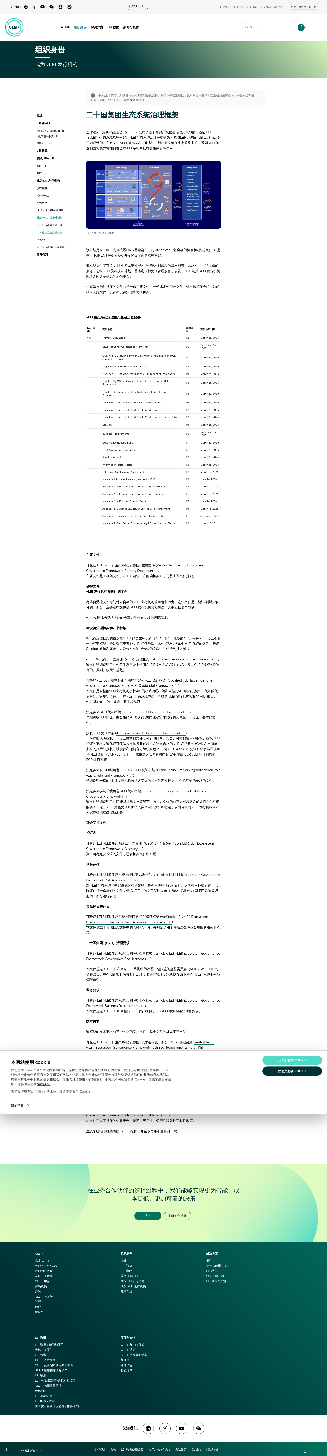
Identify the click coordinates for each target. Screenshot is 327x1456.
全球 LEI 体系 (44, 1276)
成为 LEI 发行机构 (48, 181)
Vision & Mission (46, 1266)
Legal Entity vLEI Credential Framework (154, 712)
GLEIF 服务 (42, 1281)
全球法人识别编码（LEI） (51, 131)
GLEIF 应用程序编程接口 (51, 1370)
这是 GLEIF (42, 1261)
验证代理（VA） (216, 1276)
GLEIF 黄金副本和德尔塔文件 (54, 1365)
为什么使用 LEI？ (217, 1266)
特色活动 (126, 1370)
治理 (38, 1307)
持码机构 (41, 1286)
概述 (40, 116)
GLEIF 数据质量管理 (48, 1386)
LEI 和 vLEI (44, 123)
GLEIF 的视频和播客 (134, 1355)
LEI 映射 (40, 1375)
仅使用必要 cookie (292, 1413)
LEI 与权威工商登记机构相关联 (55, 1381)
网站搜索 (278, 7)
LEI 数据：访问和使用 (49, 1345)
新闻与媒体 (134, 26)
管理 (38, 1302)
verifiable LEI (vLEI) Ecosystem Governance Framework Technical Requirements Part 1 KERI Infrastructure (150, 1047)
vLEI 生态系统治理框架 (49, 232)
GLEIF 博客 (238, 7)
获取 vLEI (42, 173)
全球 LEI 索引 (44, 1350)
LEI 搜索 (40, 1355)
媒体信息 (126, 1365)
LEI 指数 (42, 151)
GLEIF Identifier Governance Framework (182, 659)
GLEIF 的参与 (44, 1297)
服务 (148, 1216)
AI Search (265, 7)
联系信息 (252, 7)
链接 (156, 617)
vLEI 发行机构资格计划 (49, 225)
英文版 (127, 100)
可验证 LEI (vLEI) (46, 143)
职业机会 (225, 7)
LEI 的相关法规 (216, 1281)
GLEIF (68, 26)
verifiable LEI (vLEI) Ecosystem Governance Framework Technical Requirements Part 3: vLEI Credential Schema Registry (151, 1083)
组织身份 (83, 26)
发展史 (39, 1312)
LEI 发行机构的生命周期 (50, 210)
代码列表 (41, 1391)
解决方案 (100, 26)
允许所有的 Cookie (292, 1403)
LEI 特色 (211, 1271)
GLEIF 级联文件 (45, 1360)
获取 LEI (41, 166)
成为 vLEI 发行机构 (49, 218)
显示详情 (17, 1448)
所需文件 (42, 203)
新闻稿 (125, 1360)
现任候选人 (43, 195)
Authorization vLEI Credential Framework (148, 733)
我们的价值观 (44, 1271)
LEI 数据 (116, 26)
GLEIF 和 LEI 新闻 (133, 1345)
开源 (38, 1291)
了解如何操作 (177, 1216)
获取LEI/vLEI (45, 158)
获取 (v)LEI (137, 6)
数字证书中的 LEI (48, 136)
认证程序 (42, 188)
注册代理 (42, 255)
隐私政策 (43, 1427)
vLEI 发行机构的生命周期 (51, 247)
